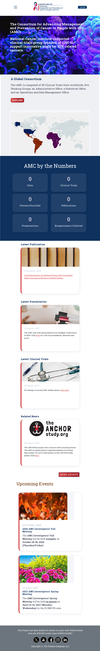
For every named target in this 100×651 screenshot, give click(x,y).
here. (37, 455)
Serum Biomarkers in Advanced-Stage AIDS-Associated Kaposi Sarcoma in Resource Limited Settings (48, 276)
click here (64, 390)
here (38, 335)
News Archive (69, 474)
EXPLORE (17, 100)
